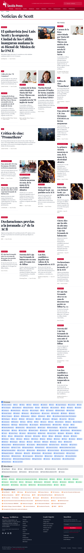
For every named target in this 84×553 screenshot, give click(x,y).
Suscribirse (73, 527)
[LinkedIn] (10, 533)
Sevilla (25, 8)
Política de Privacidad (48, 523)
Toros (49, 8)
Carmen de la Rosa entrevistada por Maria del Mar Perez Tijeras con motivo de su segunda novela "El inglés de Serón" (28, 95)
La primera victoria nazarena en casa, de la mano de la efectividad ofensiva (27, 183)
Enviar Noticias (67, 539)
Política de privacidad (73, 532)
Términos (74, 548)
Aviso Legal (46, 529)
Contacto (45, 531)
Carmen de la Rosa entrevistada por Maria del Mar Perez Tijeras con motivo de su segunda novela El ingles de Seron (9, 101)
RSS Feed (25, 541)
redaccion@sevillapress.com (18, 548)
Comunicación (57, 8)
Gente (37, 8)
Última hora (18, 8)
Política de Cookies (47, 525)
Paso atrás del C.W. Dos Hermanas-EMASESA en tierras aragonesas (9, 166)
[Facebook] (3, 533)
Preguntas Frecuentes (69, 537)
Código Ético (46, 521)
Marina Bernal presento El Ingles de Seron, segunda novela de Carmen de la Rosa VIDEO (46, 92)
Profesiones (72, 8)
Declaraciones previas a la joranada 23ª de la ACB (63, 266)
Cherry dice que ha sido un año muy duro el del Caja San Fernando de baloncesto (9, 191)
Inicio (2, 11)
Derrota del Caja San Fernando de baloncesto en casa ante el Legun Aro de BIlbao (28, 259)
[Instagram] (8, 533)
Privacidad (63, 548)
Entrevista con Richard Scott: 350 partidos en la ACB (46, 190)
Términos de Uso (47, 527)
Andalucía (31, 8)
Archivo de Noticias (27, 539)
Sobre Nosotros (47, 519)
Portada (11, 8)
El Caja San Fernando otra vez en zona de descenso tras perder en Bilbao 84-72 (8, 257)
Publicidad (66, 535)
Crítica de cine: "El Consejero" (7, 75)
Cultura (65, 8)
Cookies (69, 548)
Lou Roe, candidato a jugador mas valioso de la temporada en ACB (46, 259)
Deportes (44, 8)
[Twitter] (5, 533)
